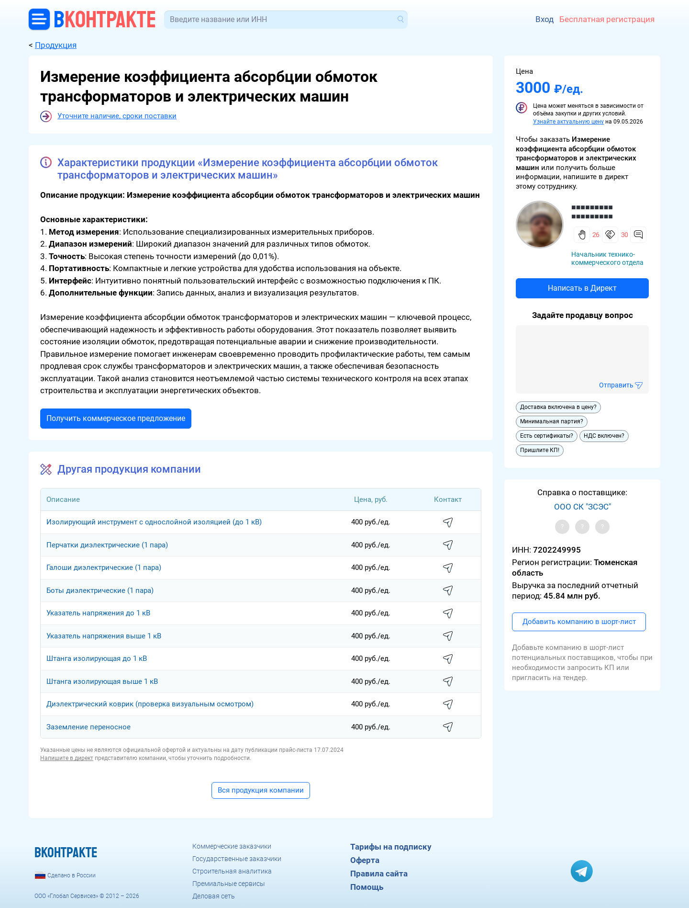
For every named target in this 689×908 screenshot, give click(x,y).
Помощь (366, 887)
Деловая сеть (213, 896)
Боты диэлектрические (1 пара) (100, 590)
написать (448, 523)
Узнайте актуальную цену (568, 121)
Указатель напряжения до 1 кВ (98, 613)
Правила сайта (379, 873)
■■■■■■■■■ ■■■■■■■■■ (592, 212)
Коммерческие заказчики (231, 846)
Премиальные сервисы (228, 883)
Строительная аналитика (232, 871)
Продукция (56, 45)
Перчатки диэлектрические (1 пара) (107, 545)
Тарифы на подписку (391, 846)
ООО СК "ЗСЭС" (582, 506)
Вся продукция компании (261, 790)
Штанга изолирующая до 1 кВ (96, 658)
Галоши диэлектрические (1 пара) (103, 567)
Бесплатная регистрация (607, 19)
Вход (544, 19)
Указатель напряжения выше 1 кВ (103, 636)
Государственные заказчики (236, 859)
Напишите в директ (66, 758)
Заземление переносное (88, 727)
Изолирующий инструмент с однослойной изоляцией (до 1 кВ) (154, 522)
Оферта (364, 860)
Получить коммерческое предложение (115, 418)
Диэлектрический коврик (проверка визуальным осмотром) (150, 704)
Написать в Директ (582, 288)
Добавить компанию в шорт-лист (579, 621)
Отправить (616, 385)
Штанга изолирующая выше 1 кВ (102, 681)
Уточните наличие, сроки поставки (117, 116)
